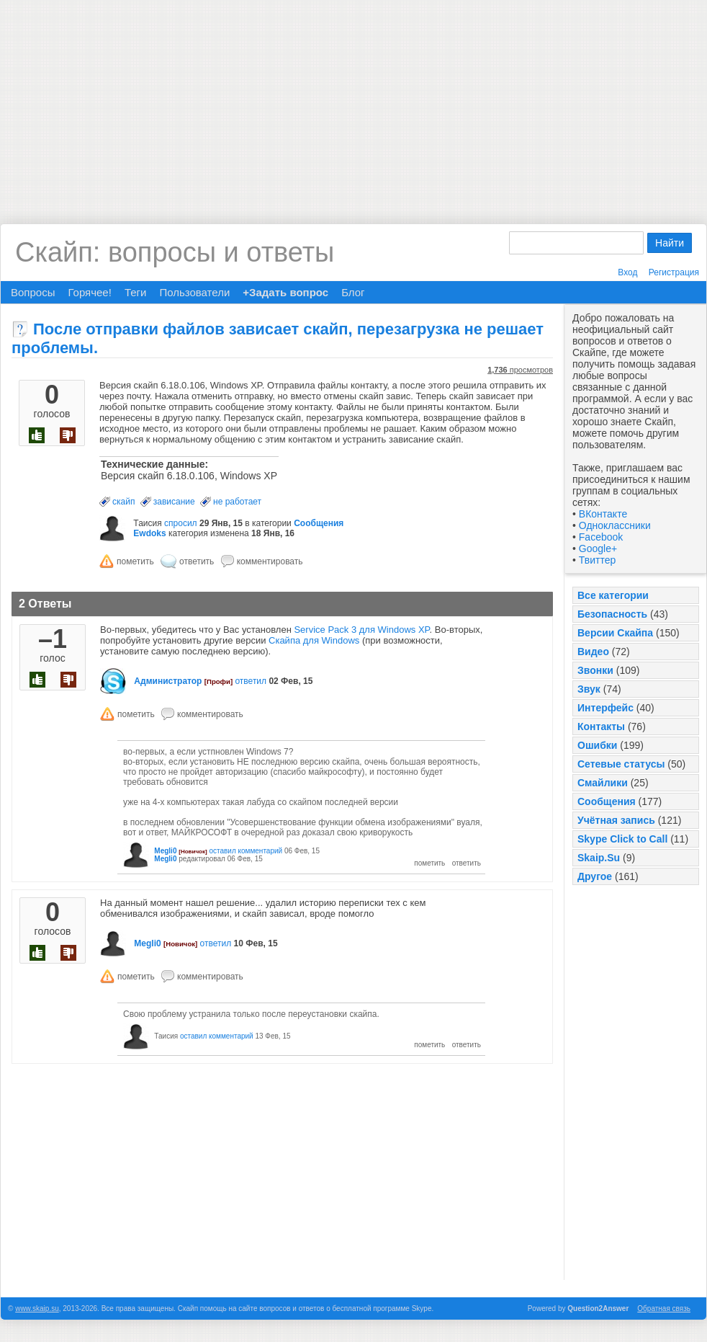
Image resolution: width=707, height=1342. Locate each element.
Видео (593, 651)
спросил (180, 523)
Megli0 (165, 851)
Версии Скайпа (615, 633)
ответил (250, 681)
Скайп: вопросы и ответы (174, 252)
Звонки (595, 670)
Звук (588, 689)
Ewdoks (149, 533)
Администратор (168, 681)
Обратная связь (663, 1308)
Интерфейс (605, 708)
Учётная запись (616, 820)
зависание (174, 502)
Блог (352, 292)
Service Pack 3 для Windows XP (361, 629)
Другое (594, 876)
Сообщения (606, 801)
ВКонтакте (603, 514)
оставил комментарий (245, 851)
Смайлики (602, 782)
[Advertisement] (353, 101)
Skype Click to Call (622, 839)
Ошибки (597, 745)
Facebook (601, 537)
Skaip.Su (598, 857)
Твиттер (597, 560)
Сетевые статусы (621, 764)
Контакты (601, 726)
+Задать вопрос (285, 292)
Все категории (613, 595)
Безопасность (612, 614)
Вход (627, 272)
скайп (123, 502)
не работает (237, 502)
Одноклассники (615, 525)
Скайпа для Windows (314, 640)
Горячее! (89, 292)
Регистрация (674, 272)
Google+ (598, 548)
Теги (136, 292)
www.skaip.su (37, 1308)
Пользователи (194, 292)
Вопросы (33, 292)
